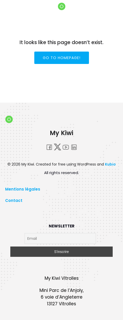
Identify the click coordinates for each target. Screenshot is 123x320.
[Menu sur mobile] (112, 17)
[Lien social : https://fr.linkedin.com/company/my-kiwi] (74, 147)
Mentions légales (22, 189)
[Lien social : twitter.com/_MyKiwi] (57, 147)
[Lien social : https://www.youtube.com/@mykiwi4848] (66, 147)
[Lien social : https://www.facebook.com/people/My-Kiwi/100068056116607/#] (49, 147)
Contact (13, 200)
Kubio (110, 164)
